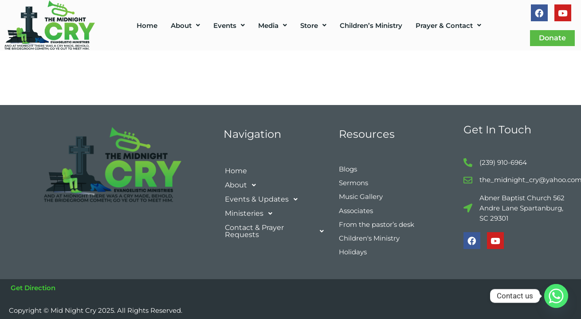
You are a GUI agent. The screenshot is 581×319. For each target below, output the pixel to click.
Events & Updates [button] (263, 194)
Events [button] (229, 25)
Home (147, 25)
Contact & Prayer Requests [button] (277, 226)
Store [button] (313, 25)
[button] (185, 25)
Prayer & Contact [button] (448, 25)
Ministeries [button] (251, 209)
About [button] (185, 25)
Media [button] (272, 25)
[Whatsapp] (556, 296)
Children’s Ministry (371, 25)
